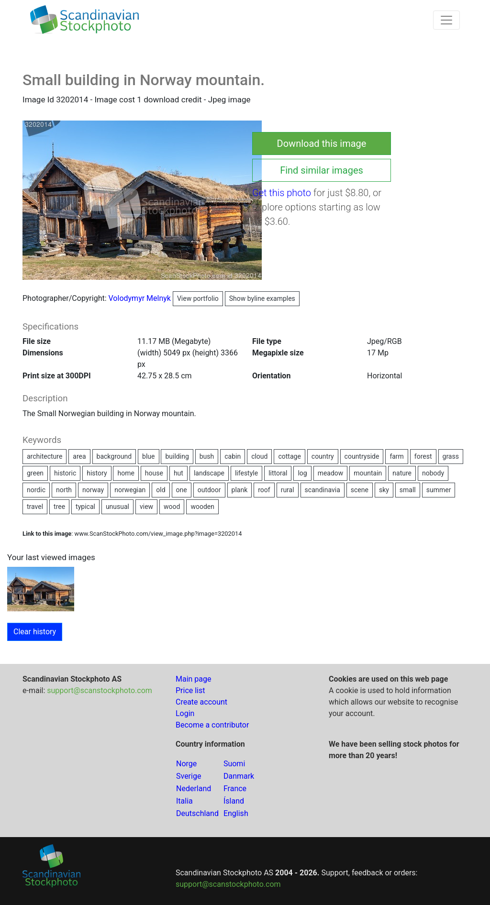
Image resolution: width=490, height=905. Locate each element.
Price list (190, 690)
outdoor (209, 490)
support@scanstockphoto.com (99, 690)
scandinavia (322, 490)
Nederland (193, 788)
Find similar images (321, 170)
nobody (433, 473)
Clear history (34, 631)
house (154, 473)
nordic (36, 490)
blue (148, 456)
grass (451, 456)
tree (59, 506)
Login (185, 713)
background (114, 456)
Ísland (233, 801)
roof (264, 490)
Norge (186, 763)
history (97, 473)
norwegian (129, 490)
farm (397, 456)
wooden (202, 506)
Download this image (322, 143)
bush (207, 456)
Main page (194, 679)
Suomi (234, 763)
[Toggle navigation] (446, 20)
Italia (184, 801)
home (125, 473)
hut (178, 473)
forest (423, 456)
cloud (259, 456)
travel (35, 506)
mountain (368, 473)
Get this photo (281, 193)
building (177, 456)
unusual (117, 506)
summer (438, 490)
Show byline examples (262, 298)
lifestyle (246, 473)
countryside (362, 456)
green (35, 473)
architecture (44, 456)
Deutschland (197, 813)
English (235, 813)
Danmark (238, 776)
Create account (201, 701)
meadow (331, 473)
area (79, 456)
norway (93, 490)
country (323, 456)
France (234, 788)
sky (384, 490)
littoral (277, 473)
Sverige (188, 776)
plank (240, 490)
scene (359, 490)
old (160, 490)
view (146, 506)
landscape (209, 473)
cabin (232, 456)
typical (85, 506)
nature (402, 473)
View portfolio (198, 298)
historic (65, 473)
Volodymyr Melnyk (166, 298)
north (64, 490)
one (181, 490)
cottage (289, 456)
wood (172, 506)
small (408, 490)
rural (287, 490)
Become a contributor (212, 724)
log (302, 473)
